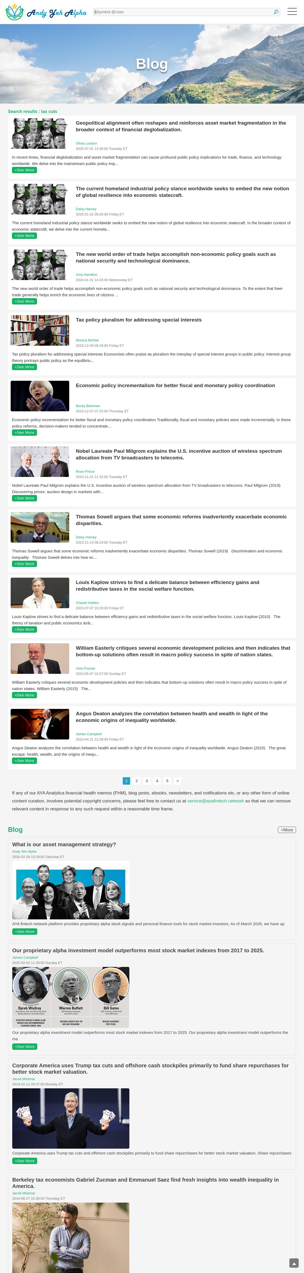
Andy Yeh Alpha (24, 851)
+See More (24, 170)
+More (287, 830)
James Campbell (89, 734)
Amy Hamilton (86, 275)
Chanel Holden (87, 603)
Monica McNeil (87, 340)
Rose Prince (85, 471)
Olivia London (86, 143)
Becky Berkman (88, 406)
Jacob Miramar (23, 1079)
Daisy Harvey (86, 209)
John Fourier (85, 668)
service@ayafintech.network (215, 800)
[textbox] (186, 12)
